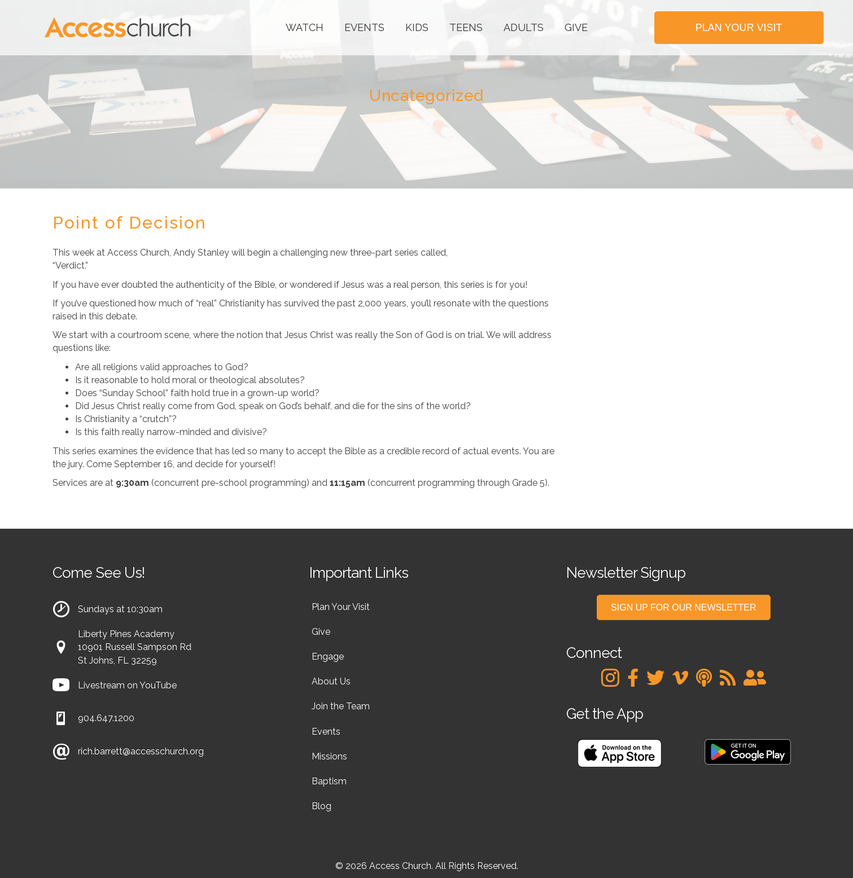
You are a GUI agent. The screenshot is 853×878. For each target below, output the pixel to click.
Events (364, 27)
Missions (329, 756)
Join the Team (341, 706)
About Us (331, 681)
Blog (321, 806)
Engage (328, 656)
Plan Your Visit (341, 607)
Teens (466, 27)
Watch (304, 27)
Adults (524, 27)
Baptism (329, 781)
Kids (416, 27)
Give (576, 27)
